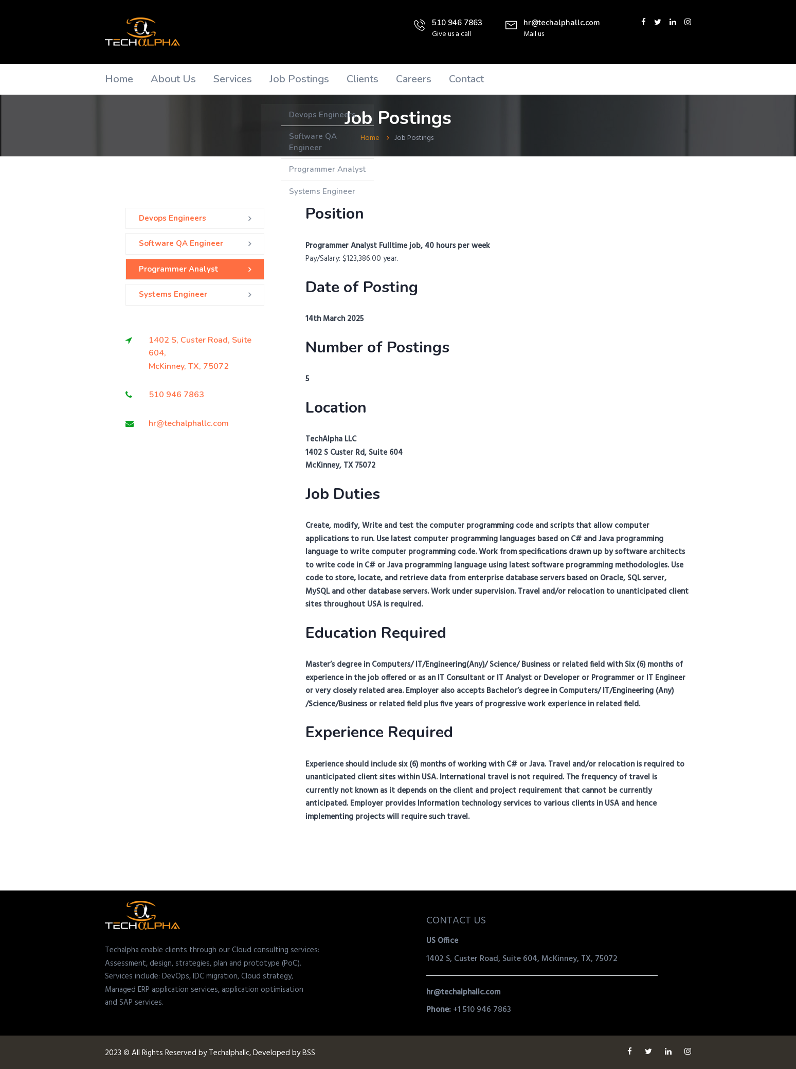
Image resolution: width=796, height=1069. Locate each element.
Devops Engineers (172, 218)
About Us (173, 79)
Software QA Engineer (181, 243)
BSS (308, 1053)
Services (232, 79)
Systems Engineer (173, 294)
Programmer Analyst (179, 269)
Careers (413, 79)
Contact (466, 79)
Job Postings (299, 79)
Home (119, 79)
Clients (362, 79)
